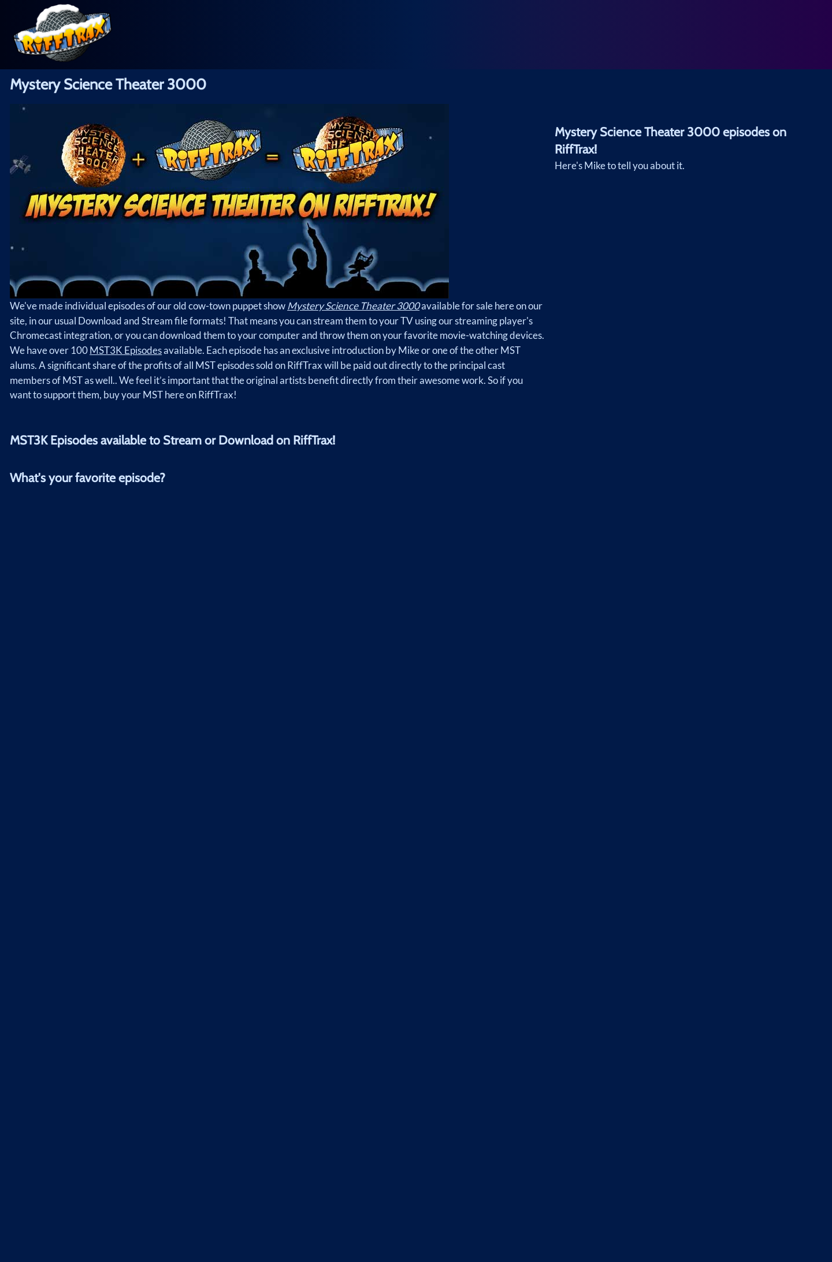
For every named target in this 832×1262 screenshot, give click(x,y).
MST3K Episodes (126, 350)
